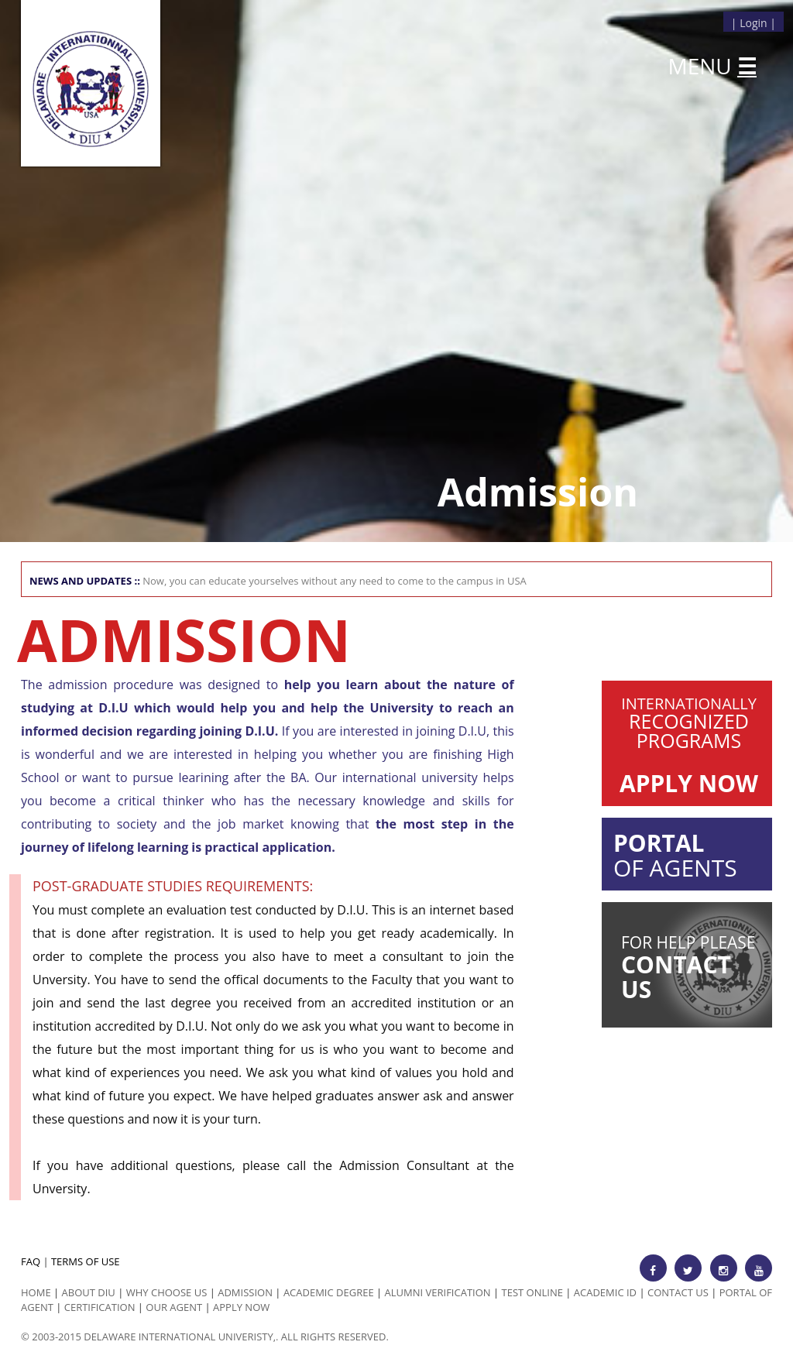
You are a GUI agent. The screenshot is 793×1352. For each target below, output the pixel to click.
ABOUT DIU (88, 1292)
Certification (100, 1307)
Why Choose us (167, 1292)
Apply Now (241, 1307)
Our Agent (174, 1307)
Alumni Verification (438, 1292)
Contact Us (678, 1292)
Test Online (532, 1292)
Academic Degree (328, 1292)
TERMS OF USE (85, 1261)
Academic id (605, 1292)
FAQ (30, 1261)
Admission (245, 1292)
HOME (36, 1292)
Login (753, 22)
